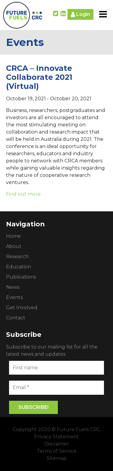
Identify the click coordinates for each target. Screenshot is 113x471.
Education (18, 267)
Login (80, 14)
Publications (21, 277)
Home (13, 236)
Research (17, 256)
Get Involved (21, 307)
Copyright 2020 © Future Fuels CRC (56, 429)
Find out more (23, 194)
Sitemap (57, 458)
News (12, 287)
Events (14, 297)
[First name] (56, 368)
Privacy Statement (56, 436)
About (13, 246)
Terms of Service (57, 451)
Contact (15, 318)
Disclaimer (56, 444)
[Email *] (56, 387)
